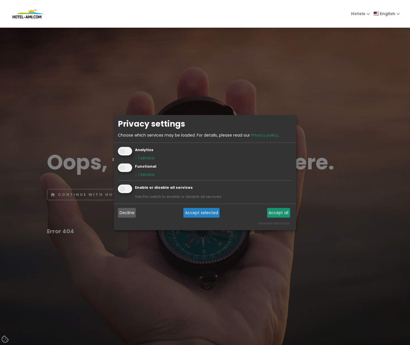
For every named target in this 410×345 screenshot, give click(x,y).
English (384, 14)
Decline (127, 213)
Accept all (278, 213)
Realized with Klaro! (274, 223)
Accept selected (201, 213)
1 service (145, 158)
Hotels (358, 14)
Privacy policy (264, 135)
